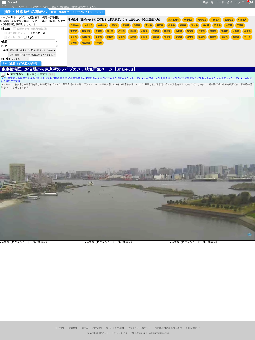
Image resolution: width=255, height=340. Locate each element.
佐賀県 (213, 37)
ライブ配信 (183, 78)
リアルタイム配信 (242, 78)
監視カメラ (195, 78)
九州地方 (88, 25)
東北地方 (188, 19)
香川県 (167, 37)
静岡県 (179, 31)
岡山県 (121, 37)
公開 (100, 78)
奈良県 (73, 37)
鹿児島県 (86, 43)
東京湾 (11, 78)
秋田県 (160, 25)
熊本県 (236, 37)
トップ (11, 7)
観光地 (68, 78)
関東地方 (35, 7)
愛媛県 (179, 37)
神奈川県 (86, 31)
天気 (131, 78)
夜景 (62, 78)
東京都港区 (91, 78)
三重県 (201, 31)
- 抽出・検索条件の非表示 (24, 12)
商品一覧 (208, 2)
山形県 (171, 25)
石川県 (121, 31)
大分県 (247, 37)
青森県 (126, 25)
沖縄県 (98, 43)
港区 (54, 7)
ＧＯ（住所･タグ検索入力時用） (21, 63)
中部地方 (215, 19)
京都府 (224, 31)
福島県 (183, 25)
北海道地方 (173, 19)
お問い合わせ (193, 328)
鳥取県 (98, 37)
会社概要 (59, 328)
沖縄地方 (102, 25)
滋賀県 (213, 31)
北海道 (114, 25)
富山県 (110, 31)
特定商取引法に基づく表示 (168, 328)
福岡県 (201, 37)
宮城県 (148, 25)
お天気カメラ (208, 78)
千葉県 (240, 25)
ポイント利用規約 (115, 328)
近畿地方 (229, 19)
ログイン (240, 2)
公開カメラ (171, 78)
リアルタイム (141, 78)
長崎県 (224, 37)
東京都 (45, 7)
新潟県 (98, 31)
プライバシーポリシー (139, 328)
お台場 (18, 78)
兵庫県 (247, 31)
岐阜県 (167, 31)
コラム (85, 328)
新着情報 (73, 328)
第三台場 (27, 78)
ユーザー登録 (224, 2)
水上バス (44, 78)
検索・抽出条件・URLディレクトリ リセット (77, 12)
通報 (51, 74)
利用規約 (97, 328)
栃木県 (206, 25)
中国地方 (242, 19)
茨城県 (194, 25)
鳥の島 (36, 78)
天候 (218, 78)
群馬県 (217, 25)
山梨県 (144, 31)
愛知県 (190, 31)
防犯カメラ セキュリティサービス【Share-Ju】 (123, 333)
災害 (163, 78)
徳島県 (156, 37)
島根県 (110, 37)
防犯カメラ (122, 78)
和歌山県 (86, 37)
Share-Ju (13, 2)
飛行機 (56, 78)
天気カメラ (227, 78)
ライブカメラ (109, 78)
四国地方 (74, 25)
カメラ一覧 (23, 7)
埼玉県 (229, 25)
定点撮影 (5, 81)
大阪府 (236, 31)
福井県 (133, 31)
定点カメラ (154, 78)
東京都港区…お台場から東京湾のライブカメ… (78, 7)
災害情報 (15, 81)
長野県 (156, 31)
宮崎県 (73, 43)
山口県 (144, 37)
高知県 (190, 37)
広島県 (133, 37)
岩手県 (137, 25)
